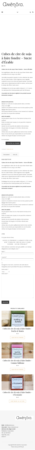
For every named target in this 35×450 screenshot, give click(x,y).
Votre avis (5, 274)
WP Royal (21, 447)
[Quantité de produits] (3, 143)
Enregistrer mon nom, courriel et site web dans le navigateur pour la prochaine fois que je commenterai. (16, 266)
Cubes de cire (10, 149)
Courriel (4, 257)
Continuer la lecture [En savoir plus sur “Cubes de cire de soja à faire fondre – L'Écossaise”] (17, 401)
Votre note (5, 269)
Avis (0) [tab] (15, 155)
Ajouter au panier (13, 143)
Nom (3, 252)
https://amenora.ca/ (13, 427)
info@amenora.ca (9, 425)
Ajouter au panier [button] (17, 337)
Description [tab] (6, 155)
